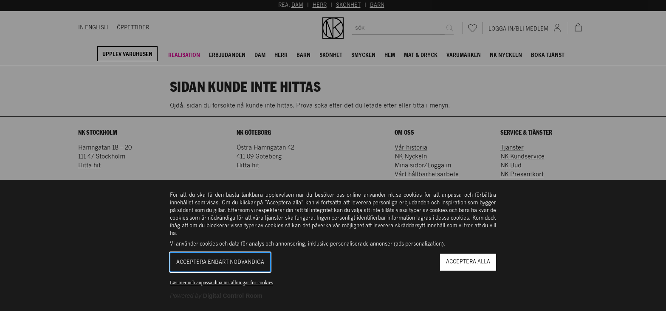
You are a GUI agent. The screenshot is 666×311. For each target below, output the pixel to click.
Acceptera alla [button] (468, 262)
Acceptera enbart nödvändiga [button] (220, 262)
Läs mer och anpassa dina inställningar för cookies (221, 283)
